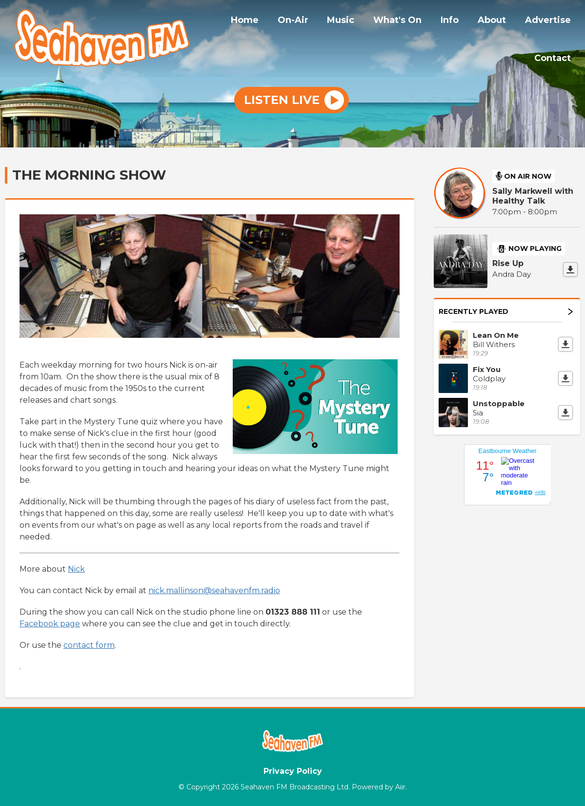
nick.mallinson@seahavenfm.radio (214, 590)
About (497, 21)
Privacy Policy (292, 770)
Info (458, 21)
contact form (89, 644)
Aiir (400, 786)
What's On (409, 21)
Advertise (549, 21)
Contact (554, 57)
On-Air (311, 21)
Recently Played (506, 310)
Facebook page (50, 623)
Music (355, 21)
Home (266, 21)
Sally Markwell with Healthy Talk (532, 195)
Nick (76, 568)
